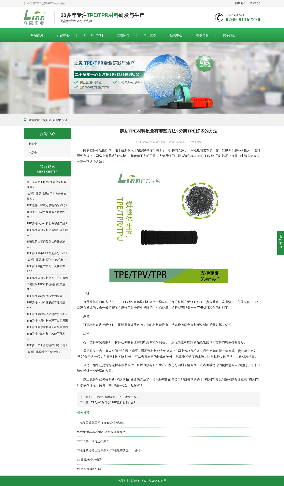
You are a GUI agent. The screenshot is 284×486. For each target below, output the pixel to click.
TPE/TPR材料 (93, 35)
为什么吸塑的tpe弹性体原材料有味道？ (46, 184)
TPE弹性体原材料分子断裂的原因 (47, 327)
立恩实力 (123, 35)
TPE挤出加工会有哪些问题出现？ (47, 345)
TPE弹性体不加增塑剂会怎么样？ (47, 253)
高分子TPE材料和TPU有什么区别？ (46, 214)
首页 (45, 120)
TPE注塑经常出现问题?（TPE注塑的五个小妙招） (110, 450)
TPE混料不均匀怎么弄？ (93, 441)
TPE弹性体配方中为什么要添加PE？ (46, 269)
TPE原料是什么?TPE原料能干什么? (113, 402)
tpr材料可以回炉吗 (89, 469)
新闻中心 (176, 35)
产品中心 (63, 35)
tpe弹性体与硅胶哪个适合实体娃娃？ (101, 432)
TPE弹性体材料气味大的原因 (44, 296)
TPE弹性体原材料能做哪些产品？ (47, 223)
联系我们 (255, 3)
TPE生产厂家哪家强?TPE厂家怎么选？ (115, 396)
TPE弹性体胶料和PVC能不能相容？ (46, 336)
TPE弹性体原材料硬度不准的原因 (47, 277)
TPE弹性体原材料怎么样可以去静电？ (47, 232)
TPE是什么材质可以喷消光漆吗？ (47, 205)
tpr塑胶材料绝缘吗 (89, 459)
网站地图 (240, 3)
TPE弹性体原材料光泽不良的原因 (47, 320)
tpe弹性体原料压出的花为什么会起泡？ (46, 196)
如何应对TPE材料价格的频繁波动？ (46, 287)
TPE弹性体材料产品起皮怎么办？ (47, 314)
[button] (139, 110)
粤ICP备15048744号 (153, 480)
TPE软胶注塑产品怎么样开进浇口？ (46, 244)
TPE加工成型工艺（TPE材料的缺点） (102, 422)
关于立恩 (149, 35)
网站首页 (37, 35)
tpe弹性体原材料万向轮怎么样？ (46, 259)
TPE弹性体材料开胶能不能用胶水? (46, 305)
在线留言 (202, 35)
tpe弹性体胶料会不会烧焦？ (44, 351)
